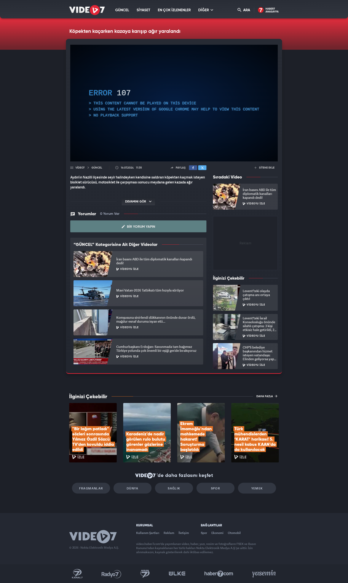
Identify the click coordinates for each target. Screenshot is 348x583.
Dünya (132, 488)
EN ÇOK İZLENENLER (174, 10)
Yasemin (264, 573)
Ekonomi (217, 533)
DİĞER (205, 10)
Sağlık (174, 488)
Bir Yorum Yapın (138, 227)
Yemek (257, 488)
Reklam (169, 533)
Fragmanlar (91, 488)
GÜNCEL (122, 10)
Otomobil (234, 533)
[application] (174, 103)
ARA (244, 10)
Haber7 (218, 573)
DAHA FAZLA (266, 396)
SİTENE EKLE (264, 167)
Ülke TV (177, 573)
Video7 (80, 167)
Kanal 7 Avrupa (145, 573)
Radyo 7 (111, 573)
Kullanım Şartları (147, 533)
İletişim (184, 533)
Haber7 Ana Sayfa (268, 10)
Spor (215, 488)
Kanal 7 (77, 573)
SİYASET (143, 10)
